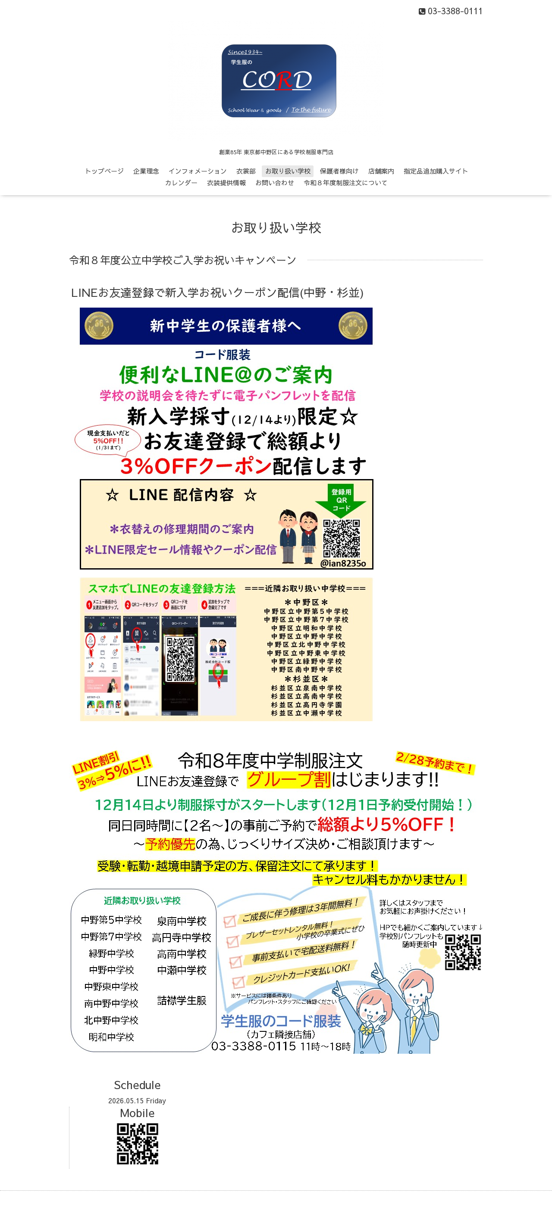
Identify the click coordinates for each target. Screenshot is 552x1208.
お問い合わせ (274, 182)
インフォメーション (198, 170)
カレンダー (181, 182)
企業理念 (146, 170)
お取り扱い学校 (287, 170)
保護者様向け (339, 170)
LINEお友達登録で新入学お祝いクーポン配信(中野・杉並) (217, 292)
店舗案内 (381, 170)
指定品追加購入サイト (436, 170)
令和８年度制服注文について (346, 182)
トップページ (104, 170)
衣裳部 (246, 170)
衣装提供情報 (226, 182)
